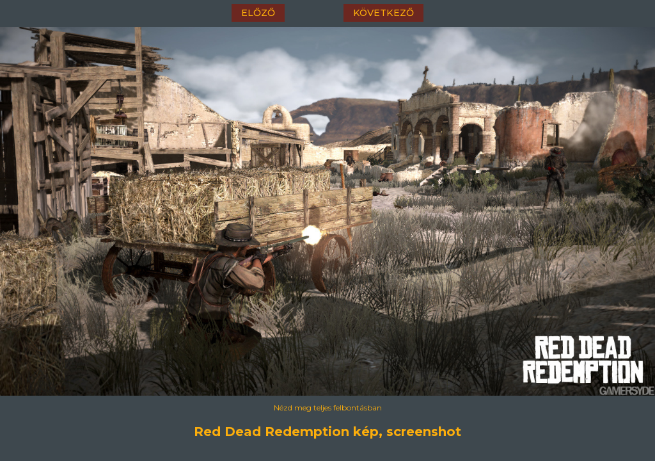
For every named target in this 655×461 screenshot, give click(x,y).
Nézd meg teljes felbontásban (328, 407)
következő (383, 13)
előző (258, 13)
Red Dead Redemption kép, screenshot (327, 431)
